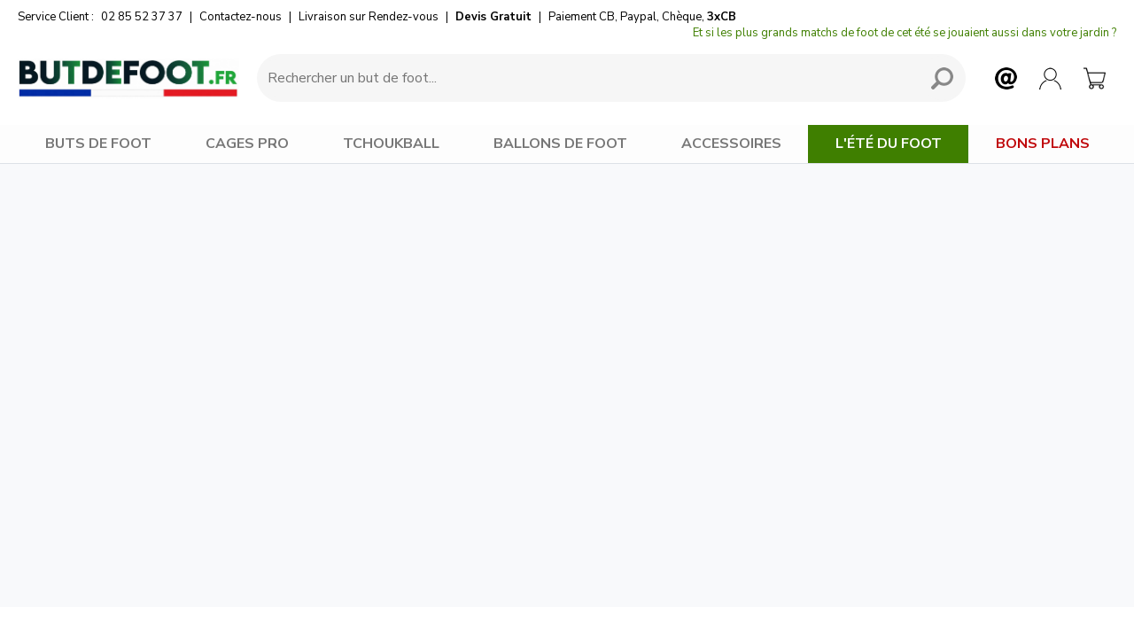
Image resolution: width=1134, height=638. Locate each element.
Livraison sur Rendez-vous (369, 17)
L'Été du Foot (888, 143)
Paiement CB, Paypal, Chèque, (642, 17)
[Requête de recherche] (585, 78)
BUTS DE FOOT (98, 143)
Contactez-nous (240, 17)
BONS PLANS (1043, 143)
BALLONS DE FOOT (560, 143)
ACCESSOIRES (731, 143)
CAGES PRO (247, 143)
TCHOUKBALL (391, 143)
